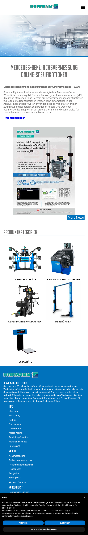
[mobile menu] (83, 8)
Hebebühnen (63, 320)
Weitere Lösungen (17, 482)
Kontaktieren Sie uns (19, 492)
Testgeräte (24, 360)
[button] (84, 497)
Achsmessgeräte (24, 278)
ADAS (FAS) (15, 477)
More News (76, 217)
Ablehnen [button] (23, 523)
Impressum (14, 446)
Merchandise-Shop (18, 441)
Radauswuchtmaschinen (63, 278)
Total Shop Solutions (19, 437)
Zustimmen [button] (65, 523)
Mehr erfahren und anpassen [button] (44, 529)
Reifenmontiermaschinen (24, 320)
